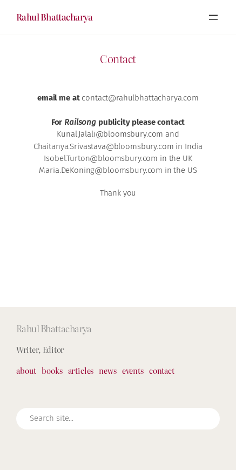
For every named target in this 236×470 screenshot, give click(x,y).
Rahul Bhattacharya (54, 16)
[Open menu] (213, 17)
